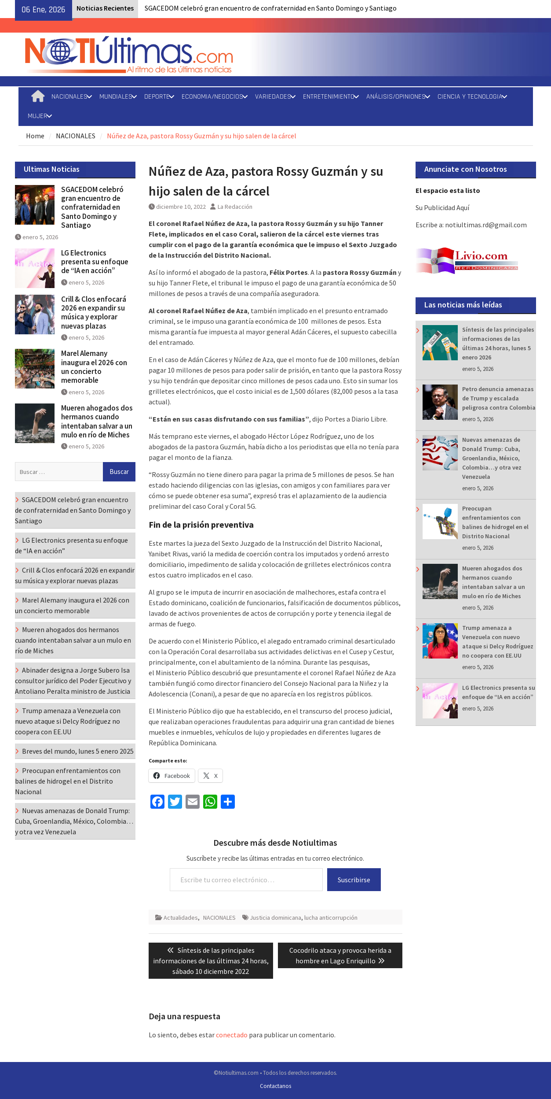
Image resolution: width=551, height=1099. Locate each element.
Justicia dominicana (275, 917)
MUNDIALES (115, 96)
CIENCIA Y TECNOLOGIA (470, 96)
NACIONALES (69, 96)
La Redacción (235, 207)
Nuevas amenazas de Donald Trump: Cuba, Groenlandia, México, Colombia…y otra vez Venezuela (492, 458)
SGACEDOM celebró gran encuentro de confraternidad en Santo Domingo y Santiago (271, 8)
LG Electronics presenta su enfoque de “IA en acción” (94, 262)
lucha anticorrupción (331, 917)
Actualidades (181, 917)
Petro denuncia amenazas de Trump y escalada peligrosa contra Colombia (499, 398)
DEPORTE (157, 96)
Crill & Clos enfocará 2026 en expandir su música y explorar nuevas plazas (93, 312)
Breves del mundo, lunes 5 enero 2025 (78, 751)
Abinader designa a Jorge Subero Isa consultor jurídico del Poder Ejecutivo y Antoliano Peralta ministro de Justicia (73, 681)
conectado (232, 1034)
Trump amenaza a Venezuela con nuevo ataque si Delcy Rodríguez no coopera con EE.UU (67, 721)
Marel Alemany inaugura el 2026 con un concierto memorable (94, 366)
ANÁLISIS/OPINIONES (396, 96)
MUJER (37, 116)
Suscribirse (354, 879)
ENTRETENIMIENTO (328, 96)
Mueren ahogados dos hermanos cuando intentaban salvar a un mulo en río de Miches (97, 421)
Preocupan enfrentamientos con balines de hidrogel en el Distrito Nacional (67, 781)
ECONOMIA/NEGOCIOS (212, 96)
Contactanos (275, 1086)
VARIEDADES (273, 96)
